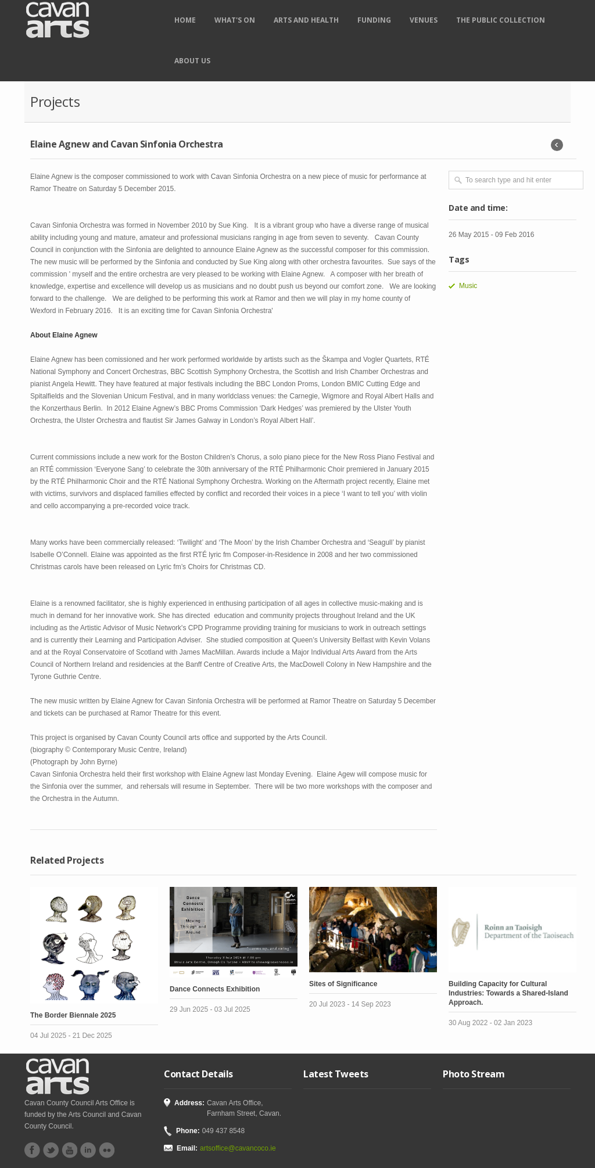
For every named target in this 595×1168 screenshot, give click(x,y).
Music (468, 286)
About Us (192, 61)
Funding (374, 20)
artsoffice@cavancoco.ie (238, 1148)
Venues (424, 20)
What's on (234, 20)
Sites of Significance (343, 984)
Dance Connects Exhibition (215, 989)
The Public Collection (500, 20)
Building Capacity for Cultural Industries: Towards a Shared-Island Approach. (508, 993)
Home (185, 20)
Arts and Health (306, 20)
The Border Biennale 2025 (73, 1015)
